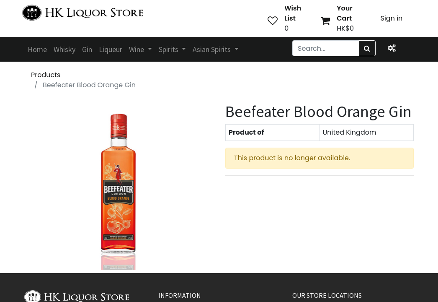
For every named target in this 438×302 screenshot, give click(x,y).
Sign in (392, 18)
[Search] (367, 48)
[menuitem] (37, 49)
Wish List (292, 13)
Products (45, 75)
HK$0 (345, 28)
